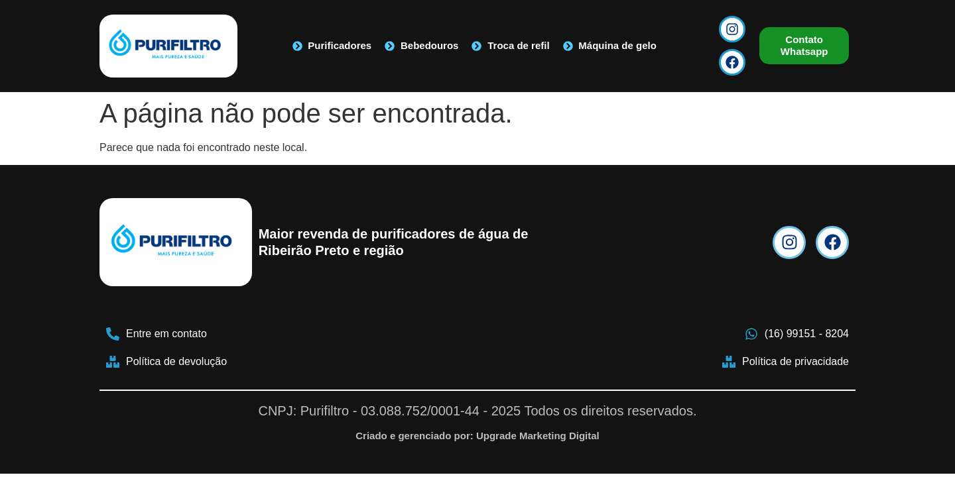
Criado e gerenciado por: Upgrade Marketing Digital (477, 435)
